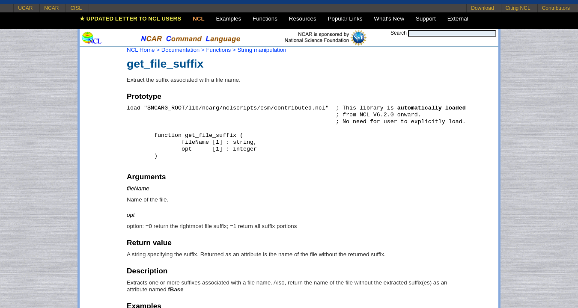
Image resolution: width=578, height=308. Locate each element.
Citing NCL (518, 8)
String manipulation (261, 50)
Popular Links (345, 18)
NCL (198, 18)
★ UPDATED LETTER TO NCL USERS (130, 18)
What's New (389, 18)
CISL (76, 8)
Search (398, 33)
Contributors (556, 8)
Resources (302, 18)
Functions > (220, 50)
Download (482, 8)
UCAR (25, 8)
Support (426, 18)
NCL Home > (143, 50)
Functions (265, 18)
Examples (228, 18)
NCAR (51, 8)
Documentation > (183, 50)
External (457, 18)
